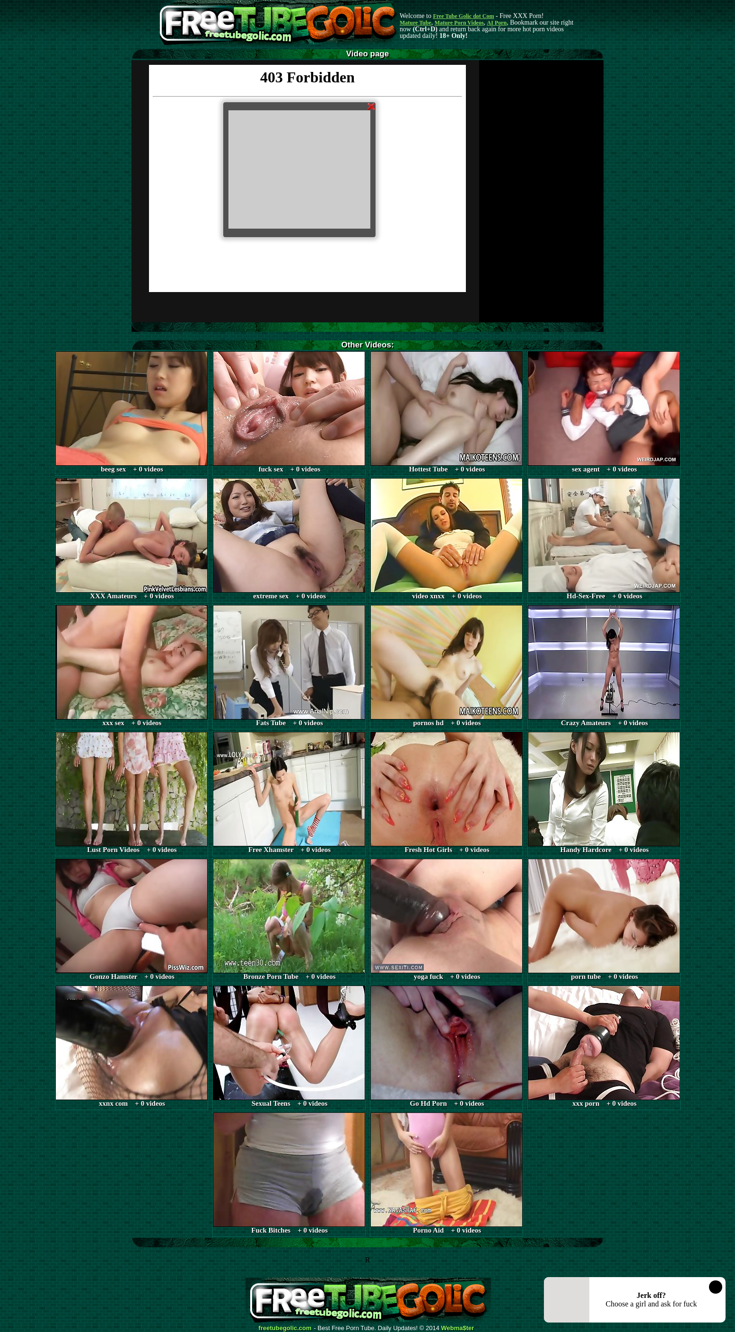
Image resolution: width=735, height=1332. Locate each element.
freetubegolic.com (285, 1328)
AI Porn (497, 22)
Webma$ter (457, 1328)
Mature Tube (415, 22)
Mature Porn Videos (459, 22)
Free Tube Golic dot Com (463, 16)
